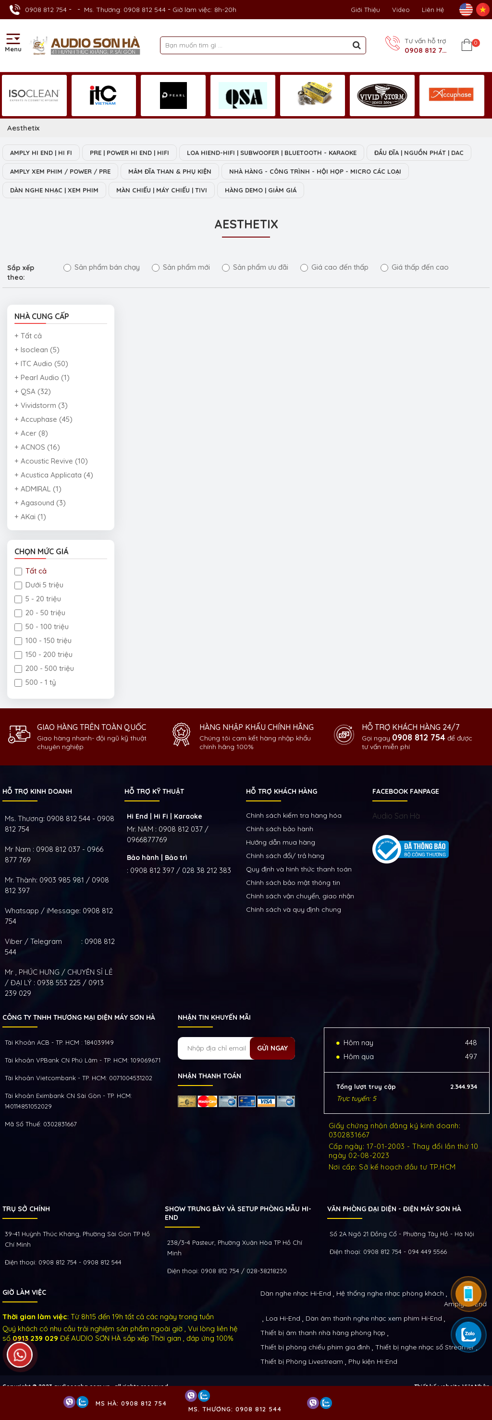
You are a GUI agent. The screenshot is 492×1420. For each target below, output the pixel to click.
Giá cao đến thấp (334, 267)
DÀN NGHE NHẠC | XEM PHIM (54, 190)
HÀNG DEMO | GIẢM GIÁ (260, 190)
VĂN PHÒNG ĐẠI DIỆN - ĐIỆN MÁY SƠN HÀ (394, 1209)
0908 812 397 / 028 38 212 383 (180, 870)
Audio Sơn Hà (396, 816)
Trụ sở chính (26, 1209)
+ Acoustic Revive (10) (51, 460)
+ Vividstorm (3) (41, 405)
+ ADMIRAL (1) (38, 488)
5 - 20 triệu (37, 598)
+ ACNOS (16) (37, 447)
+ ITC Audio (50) (41, 363)
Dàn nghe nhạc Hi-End (295, 1293)
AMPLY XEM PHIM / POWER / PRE (60, 171)
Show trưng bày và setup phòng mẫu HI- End (238, 1213)
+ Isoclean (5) (37, 349)
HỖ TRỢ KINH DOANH (37, 791)
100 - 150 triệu (43, 640)
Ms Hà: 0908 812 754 (131, 1403)
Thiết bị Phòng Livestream (301, 1361)
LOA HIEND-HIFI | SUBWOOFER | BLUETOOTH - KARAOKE (272, 152)
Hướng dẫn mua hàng (280, 842)
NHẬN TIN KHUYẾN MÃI (214, 1017)
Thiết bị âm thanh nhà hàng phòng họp (322, 1332)
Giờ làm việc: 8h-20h (204, 9)
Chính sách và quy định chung (293, 909)
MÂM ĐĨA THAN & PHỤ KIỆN (169, 171)
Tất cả (30, 570)
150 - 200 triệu (43, 654)
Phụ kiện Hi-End (372, 1361)
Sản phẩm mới (181, 267)
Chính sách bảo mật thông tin (293, 882)
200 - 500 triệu (44, 668)
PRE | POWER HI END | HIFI (129, 152)
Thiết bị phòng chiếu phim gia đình (315, 1347)
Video (401, 9)
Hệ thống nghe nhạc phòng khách (390, 1293)
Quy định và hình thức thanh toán (299, 869)
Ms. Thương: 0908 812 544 (125, 9)
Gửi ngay (272, 1048)
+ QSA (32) (32, 391)
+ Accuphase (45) (43, 419)
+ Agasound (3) (40, 502)
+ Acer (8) (31, 433)
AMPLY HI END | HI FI (41, 152)
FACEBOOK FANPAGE (405, 791)
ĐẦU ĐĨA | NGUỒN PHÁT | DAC (419, 152)
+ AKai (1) (30, 516)
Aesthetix (23, 127)
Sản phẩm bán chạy (101, 267)
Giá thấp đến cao (415, 267)
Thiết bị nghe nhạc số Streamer (424, 1347)
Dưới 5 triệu (38, 584)
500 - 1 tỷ (35, 682)
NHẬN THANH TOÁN (209, 1076)
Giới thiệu (365, 9)
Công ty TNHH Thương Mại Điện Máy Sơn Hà (78, 1017)
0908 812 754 (46, 9)
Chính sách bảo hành (279, 828)
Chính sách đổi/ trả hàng (285, 855)
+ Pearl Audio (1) (42, 377)
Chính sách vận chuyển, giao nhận (300, 896)
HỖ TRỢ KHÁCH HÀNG (281, 791)
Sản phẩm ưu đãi (255, 267)
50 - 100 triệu (41, 626)
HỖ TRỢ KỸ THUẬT (154, 791)
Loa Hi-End (283, 1318)
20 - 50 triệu (39, 612)
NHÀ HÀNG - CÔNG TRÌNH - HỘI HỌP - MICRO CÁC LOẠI (315, 171)
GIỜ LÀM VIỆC (24, 1292)
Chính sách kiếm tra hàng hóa (294, 815)
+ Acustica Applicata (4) (53, 474)
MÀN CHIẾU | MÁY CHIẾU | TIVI (161, 190)
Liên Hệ (433, 9)
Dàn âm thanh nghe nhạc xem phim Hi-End (374, 1318)
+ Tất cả (28, 335)
